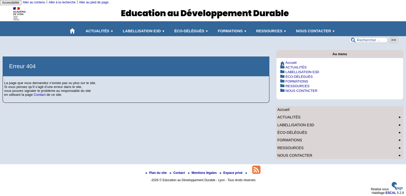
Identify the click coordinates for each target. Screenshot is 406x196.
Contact (40, 95)
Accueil (291, 63)
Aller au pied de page (93, 2)
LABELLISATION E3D (143, 31)
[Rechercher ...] (368, 40)
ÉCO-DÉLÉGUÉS (190, 31)
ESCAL (390, 193)
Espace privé (231, 173)
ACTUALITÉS (98, 31)
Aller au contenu (34, 2)
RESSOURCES (270, 31)
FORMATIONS (231, 31)
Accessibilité (10, 2)
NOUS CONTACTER (314, 31)
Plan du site (156, 173)
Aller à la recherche (62, 2)
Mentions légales (203, 173)
